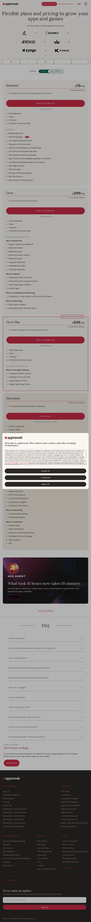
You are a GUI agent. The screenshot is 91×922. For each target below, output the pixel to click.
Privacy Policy (23, 463)
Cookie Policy (10, 463)
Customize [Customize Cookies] (45, 477)
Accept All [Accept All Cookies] (45, 471)
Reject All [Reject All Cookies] (45, 484)
